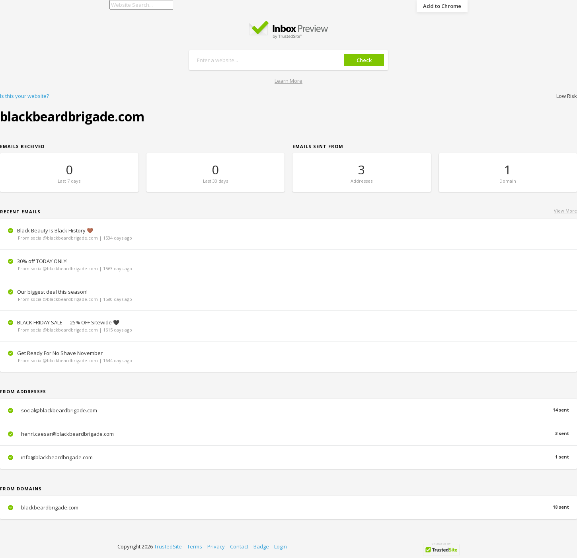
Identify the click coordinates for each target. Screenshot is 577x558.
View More (565, 211)
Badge (261, 546)
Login (280, 546)
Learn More (288, 80)
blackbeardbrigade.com (288, 507)
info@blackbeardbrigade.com (288, 457)
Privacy (216, 546)
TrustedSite (168, 546)
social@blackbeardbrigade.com (288, 410)
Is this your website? (24, 96)
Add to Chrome (442, 6)
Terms (194, 546)
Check (364, 60)
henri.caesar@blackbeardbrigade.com (288, 433)
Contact (239, 546)
